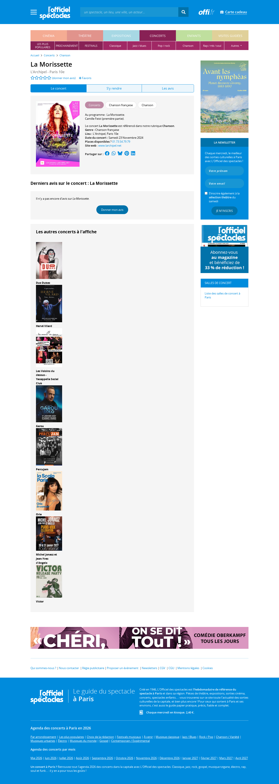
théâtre (85, 36)
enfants (194, 36)
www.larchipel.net (109, 145)
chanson (188, 46)
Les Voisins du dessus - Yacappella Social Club (47, 377)
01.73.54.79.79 (121, 142)
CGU (171, 668)
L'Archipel (99, 134)
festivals (91, 46)
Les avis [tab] (168, 88)
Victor (40, 601)
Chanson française (107, 130)
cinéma (48, 36)
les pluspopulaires (42, 45)
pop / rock (164, 46)
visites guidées (230, 36)
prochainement (67, 46)
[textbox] (129, 12)
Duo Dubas (43, 283)
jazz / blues (139, 46)
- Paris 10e (48, 71)
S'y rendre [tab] (114, 88)
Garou (40, 426)
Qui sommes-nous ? (43, 668)
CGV (162, 668)
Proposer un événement (122, 668)
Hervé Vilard (44, 326)
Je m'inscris (224, 211)
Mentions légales (188, 668)
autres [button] (235, 46)
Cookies (207, 668)
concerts (158, 36)
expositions (121, 36)
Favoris (85, 78)
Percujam (42, 469)
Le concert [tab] (58, 88)
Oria (39, 514)
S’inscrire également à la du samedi (224, 197)
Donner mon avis (112, 210)
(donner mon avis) (64, 78)
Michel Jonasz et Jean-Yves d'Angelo (46, 559)
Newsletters (149, 668)
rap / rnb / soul (212, 46)
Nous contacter (69, 668)
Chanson (168, 126)
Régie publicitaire (93, 668)
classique (115, 46)
